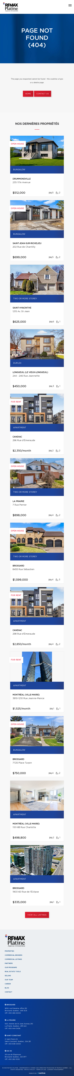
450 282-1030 (14, 1059)
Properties (9, 951)
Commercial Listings (13, 959)
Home (28, 94)
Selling (8, 975)
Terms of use (41, 1069)
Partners (9, 963)
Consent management (55, 1069)
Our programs (11, 967)
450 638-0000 (14, 1044)
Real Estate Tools (13, 971)
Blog (7, 988)
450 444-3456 (14, 1028)
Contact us (42, 94)
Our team (9, 979)
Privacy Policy (29, 1069)
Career (8, 984)
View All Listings (36, 915)
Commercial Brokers (13, 955)
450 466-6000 (14, 1013)
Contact (8, 992)
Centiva (41, 1073)
